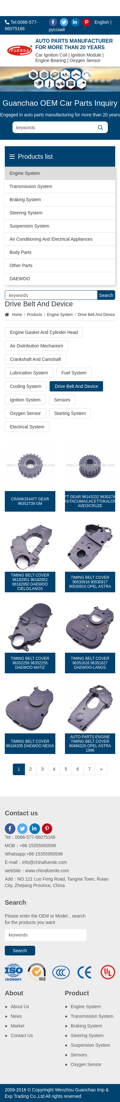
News (16, 1016)
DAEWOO (20, 278)
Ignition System (25, 399)
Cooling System (25, 386)
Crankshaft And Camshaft (35, 359)
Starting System (70, 413)
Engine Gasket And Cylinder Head (44, 332)
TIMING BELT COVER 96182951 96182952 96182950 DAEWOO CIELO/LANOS (30, 582)
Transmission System (31, 186)
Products (34, 314)
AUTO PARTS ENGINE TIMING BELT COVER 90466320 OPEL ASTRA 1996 (90, 744)
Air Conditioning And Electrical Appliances (51, 239)
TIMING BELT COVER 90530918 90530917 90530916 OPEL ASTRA (90, 582)
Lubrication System (29, 372)
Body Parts (20, 252)
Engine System (25, 173)
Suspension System (29, 225)
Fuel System (73, 372)
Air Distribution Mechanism (36, 345)
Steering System (26, 212)
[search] (100, 127)
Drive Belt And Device (96, 314)
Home (17, 314)
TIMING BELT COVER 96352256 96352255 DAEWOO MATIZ (30, 663)
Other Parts (21, 265)
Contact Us (22, 1035)
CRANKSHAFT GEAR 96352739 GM (30, 501)
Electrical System (27, 426)
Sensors (62, 399)
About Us (20, 1006)
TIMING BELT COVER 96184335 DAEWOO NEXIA (30, 743)
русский (57, 29)
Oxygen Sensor (25, 413)
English (101, 22)
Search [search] (106, 295)
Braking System (25, 199)
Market (17, 1025)
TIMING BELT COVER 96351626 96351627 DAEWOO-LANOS (90, 663)
